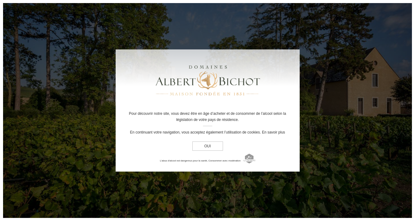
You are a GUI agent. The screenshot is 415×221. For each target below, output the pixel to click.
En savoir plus (273, 132)
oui (207, 146)
